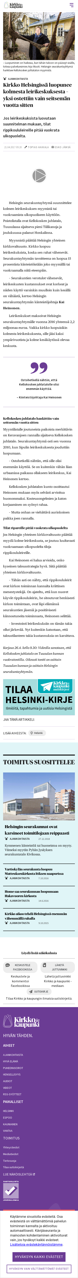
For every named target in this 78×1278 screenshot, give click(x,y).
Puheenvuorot (13, 1068)
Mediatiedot (10, 1154)
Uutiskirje (41, 991)
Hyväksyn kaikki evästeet (39, 1257)
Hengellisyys (12, 1074)
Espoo (7, 1117)
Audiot (7, 1081)
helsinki (38, 733)
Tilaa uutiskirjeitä (13, 1167)
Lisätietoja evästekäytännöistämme (36, 1245)
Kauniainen (10, 1124)
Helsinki (8, 1111)
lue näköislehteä (17, 1174)
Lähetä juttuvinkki (59, 967)
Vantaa (7, 1131)
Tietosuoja (9, 1161)
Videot (7, 1088)
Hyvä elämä (10, 1061)
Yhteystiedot (11, 1147)
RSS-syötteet (12, 1094)
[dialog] (39, 1244)
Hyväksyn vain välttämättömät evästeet (39, 1268)
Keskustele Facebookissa (22, 967)
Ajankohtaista (13, 1055)
